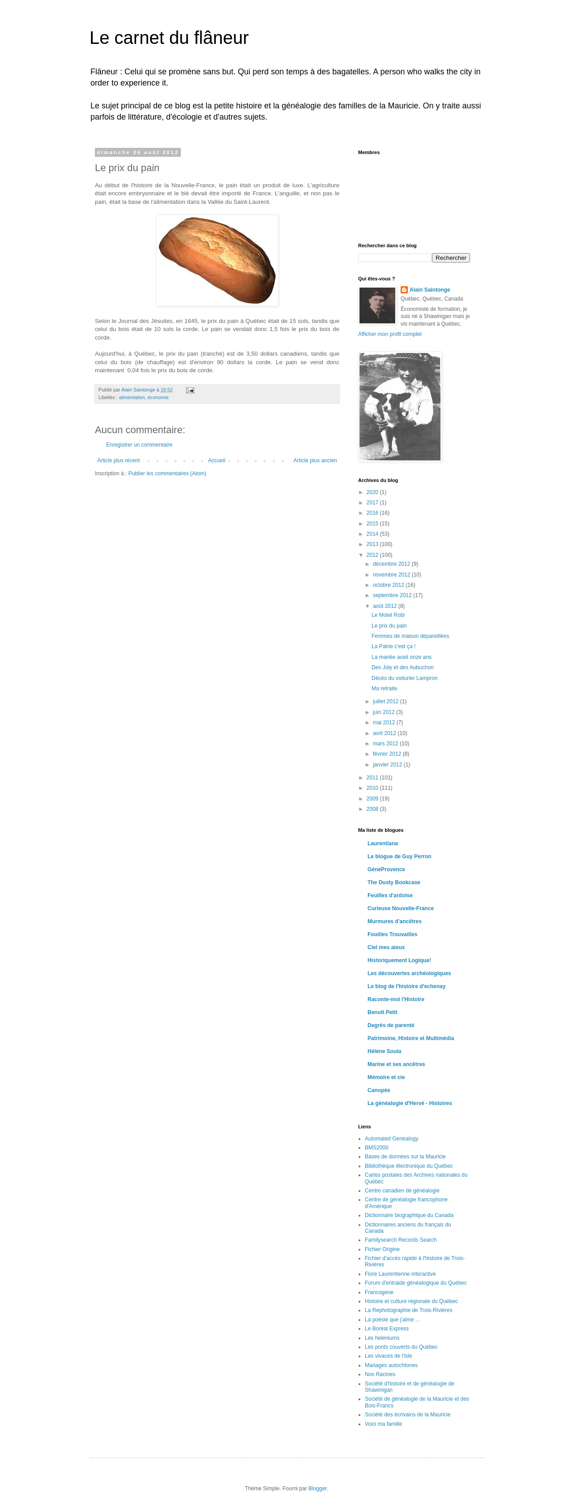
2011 (373, 777)
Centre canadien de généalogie (402, 1190)
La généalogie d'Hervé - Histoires (410, 1103)
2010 (373, 788)
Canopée (379, 1090)
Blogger (317, 1488)
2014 (373, 534)
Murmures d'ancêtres (395, 921)
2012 (373, 555)
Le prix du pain (389, 626)
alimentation (132, 397)
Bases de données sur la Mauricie (405, 1156)
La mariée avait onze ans (402, 657)
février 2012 (388, 754)
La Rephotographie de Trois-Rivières (408, 1310)
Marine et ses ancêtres (396, 1064)
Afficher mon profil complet (390, 334)
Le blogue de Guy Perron (400, 856)
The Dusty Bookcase (394, 882)
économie (158, 397)
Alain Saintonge (430, 290)
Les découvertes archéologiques (409, 973)
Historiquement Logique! (399, 960)
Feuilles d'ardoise (390, 895)
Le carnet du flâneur (169, 37)
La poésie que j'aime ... (392, 1319)
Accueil (217, 460)
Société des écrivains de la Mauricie (407, 1414)
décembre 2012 (392, 564)
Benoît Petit (383, 1012)
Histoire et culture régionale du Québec (411, 1301)
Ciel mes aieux (386, 947)
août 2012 (385, 606)
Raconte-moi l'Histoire (396, 999)
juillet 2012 (386, 701)
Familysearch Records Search (401, 1240)
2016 (373, 513)
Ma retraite (384, 688)
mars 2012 (386, 743)
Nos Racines (380, 1374)
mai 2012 (385, 722)
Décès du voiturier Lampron (404, 678)
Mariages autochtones (391, 1365)
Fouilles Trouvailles (392, 934)
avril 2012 (385, 733)
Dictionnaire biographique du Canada (409, 1215)
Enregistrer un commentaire (139, 445)
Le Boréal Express (387, 1328)
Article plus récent (118, 460)
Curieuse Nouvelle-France (401, 908)
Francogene (379, 1292)
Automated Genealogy (391, 1139)
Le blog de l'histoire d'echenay (406, 986)
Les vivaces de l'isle (388, 1356)
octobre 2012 (389, 585)
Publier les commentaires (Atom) (167, 473)
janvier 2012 (388, 764)
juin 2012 (384, 712)
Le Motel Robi (388, 615)
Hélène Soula (384, 1051)
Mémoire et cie (386, 1077)
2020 (373, 492)
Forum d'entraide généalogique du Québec (416, 1283)
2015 (373, 524)
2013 (373, 544)
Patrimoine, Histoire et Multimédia (411, 1038)
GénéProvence (386, 869)
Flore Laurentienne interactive (400, 1274)
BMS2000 (377, 1147)
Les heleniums (382, 1338)
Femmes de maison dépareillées (410, 636)
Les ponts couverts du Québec (401, 1347)
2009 (373, 799)
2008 (373, 809)
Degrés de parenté (391, 1025)
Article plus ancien (315, 460)
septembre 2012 (393, 595)
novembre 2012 (392, 575)
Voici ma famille (383, 1424)
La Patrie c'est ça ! (393, 646)
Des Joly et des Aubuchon (403, 667)
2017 (373, 502)
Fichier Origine (382, 1249)
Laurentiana (383, 843)
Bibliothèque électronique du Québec (409, 1166)
